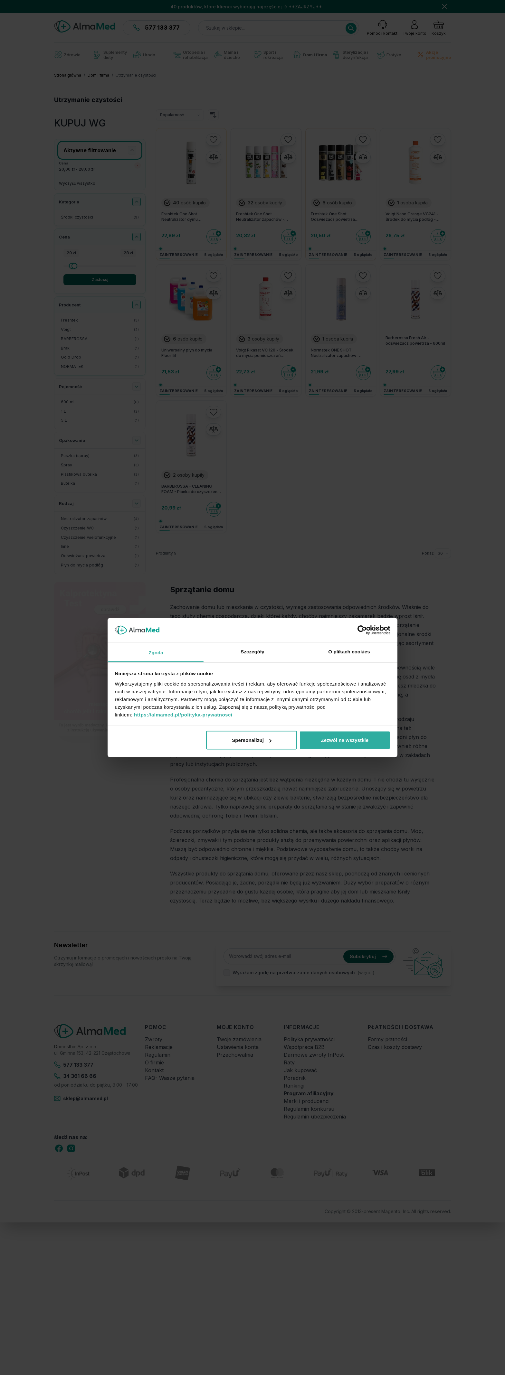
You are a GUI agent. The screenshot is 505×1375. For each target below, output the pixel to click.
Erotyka (389, 55)
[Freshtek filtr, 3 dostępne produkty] (100, 320)
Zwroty (153, 1039)
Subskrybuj (368, 956)
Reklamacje (159, 1047)
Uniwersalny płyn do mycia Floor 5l (186, 353)
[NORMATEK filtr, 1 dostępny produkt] (100, 366)
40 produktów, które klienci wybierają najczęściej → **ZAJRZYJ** (246, 6)
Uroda (144, 54)
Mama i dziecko (227, 55)
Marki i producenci (306, 1101)
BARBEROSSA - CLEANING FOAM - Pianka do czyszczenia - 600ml (191, 489)
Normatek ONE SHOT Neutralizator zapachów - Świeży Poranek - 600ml (335, 353)
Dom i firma (310, 54)
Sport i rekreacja (268, 55)
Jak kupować (300, 1070)
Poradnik (295, 1078)
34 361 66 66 (75, 1076)
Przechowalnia (235, 1055)
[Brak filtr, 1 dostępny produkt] (100, 348)
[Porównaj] (213, 157)
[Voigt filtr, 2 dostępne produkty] (100, 329)
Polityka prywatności (309, 1039)
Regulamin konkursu (309, 1109)
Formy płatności (387, 1039)
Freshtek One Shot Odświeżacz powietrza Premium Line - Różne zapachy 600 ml (340, 216)
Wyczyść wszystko (77, 183)
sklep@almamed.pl (81, 1098)
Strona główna (67, 75)
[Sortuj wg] (180, 114)
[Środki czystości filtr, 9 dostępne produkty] (100, 217)
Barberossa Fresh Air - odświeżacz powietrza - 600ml (415, 340)
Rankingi (294, 1085)
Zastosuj (100, 279)
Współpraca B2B (304, 1047)
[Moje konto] (414, 27)
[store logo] (84, 26)
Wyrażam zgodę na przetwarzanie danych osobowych (294, 972)
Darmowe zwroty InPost (314, 1055)
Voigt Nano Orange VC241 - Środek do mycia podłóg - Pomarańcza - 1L (412, 216)
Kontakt (154, 1070)
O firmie (154, 1062)
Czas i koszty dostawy (395, 1047)
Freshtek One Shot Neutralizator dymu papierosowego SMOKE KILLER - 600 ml (191, 216)
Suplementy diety (110, 55)
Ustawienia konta (238, 1047)
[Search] (351, 28)
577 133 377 (156, 27)
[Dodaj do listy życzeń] (213, 140)
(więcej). (366, 972)
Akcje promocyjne (433, 55)
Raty (289, 1062)
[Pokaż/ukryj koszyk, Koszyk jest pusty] (439, 27)
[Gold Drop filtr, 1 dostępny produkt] (100, 357)
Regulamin (157, 1055)
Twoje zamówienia (239, 1039)
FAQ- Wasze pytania (170, 1078)
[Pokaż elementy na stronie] (443, 553)
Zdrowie (67, 55)
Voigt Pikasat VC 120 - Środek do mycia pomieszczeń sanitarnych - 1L (264, 353)
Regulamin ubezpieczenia (315, 1116)
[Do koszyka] (213, 236)
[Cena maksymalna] (99, 266)
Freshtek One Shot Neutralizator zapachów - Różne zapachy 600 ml (260, 216)
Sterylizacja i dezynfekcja (350, 55)
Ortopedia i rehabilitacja (190, 55)
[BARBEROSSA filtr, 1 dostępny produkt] (100, 339)
